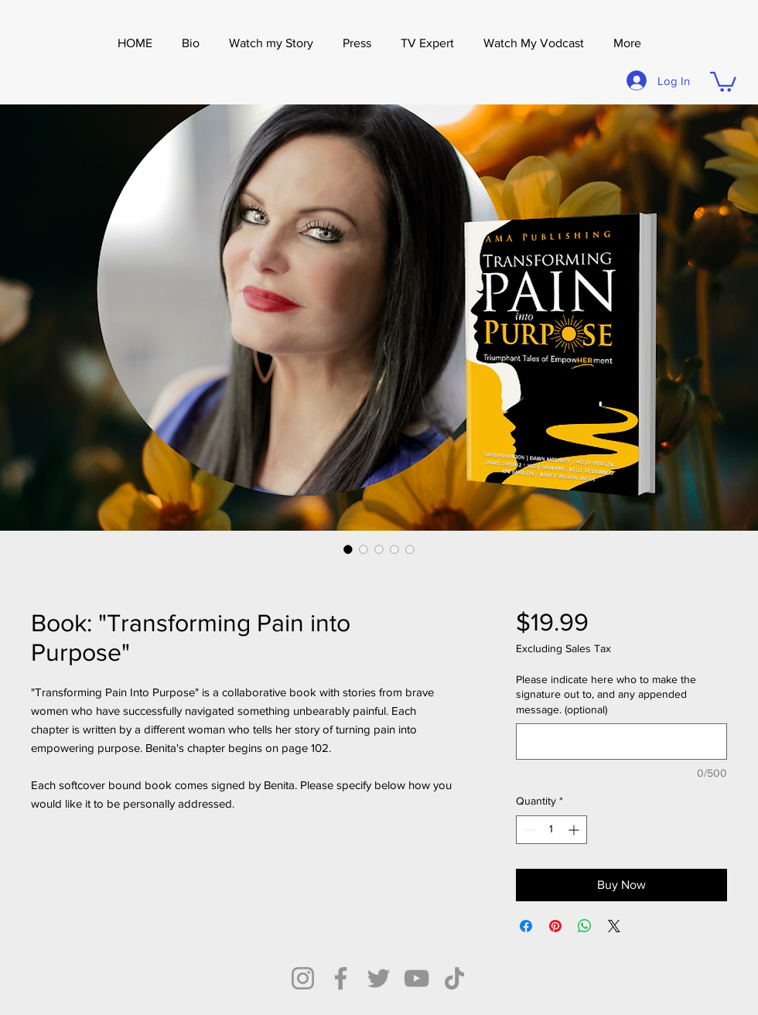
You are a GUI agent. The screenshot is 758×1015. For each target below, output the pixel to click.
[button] (357, 43)
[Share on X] (614, 926)
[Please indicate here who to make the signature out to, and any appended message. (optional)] (621, 741)
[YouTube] (416, 978)
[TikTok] (454, 978)
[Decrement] (528, 829)
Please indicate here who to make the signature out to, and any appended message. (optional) (606, 694)
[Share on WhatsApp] (584, 926)
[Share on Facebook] (526, 926)
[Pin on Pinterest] (555, 926)
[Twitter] (379, 978)
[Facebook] (341, 978)
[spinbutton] (551, 829)
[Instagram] (303, 978)
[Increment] (575, 829)
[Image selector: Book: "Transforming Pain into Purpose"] (348, 549)
